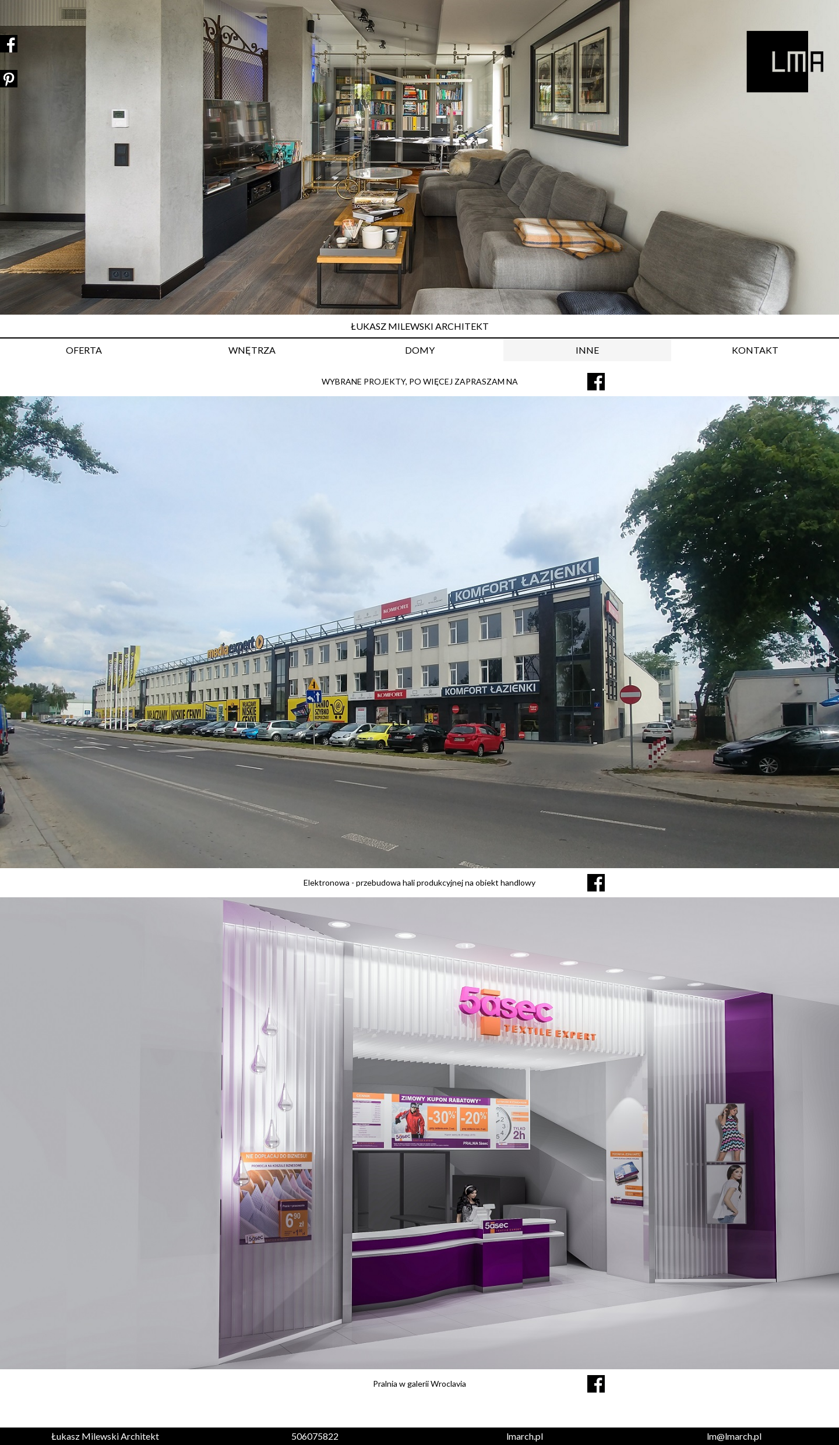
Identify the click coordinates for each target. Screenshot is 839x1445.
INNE (587, 349)
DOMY (420, 349)
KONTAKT (755, 349)
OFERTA (84, 349)
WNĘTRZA (252, 349)
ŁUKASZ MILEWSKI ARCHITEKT (420, 326)
